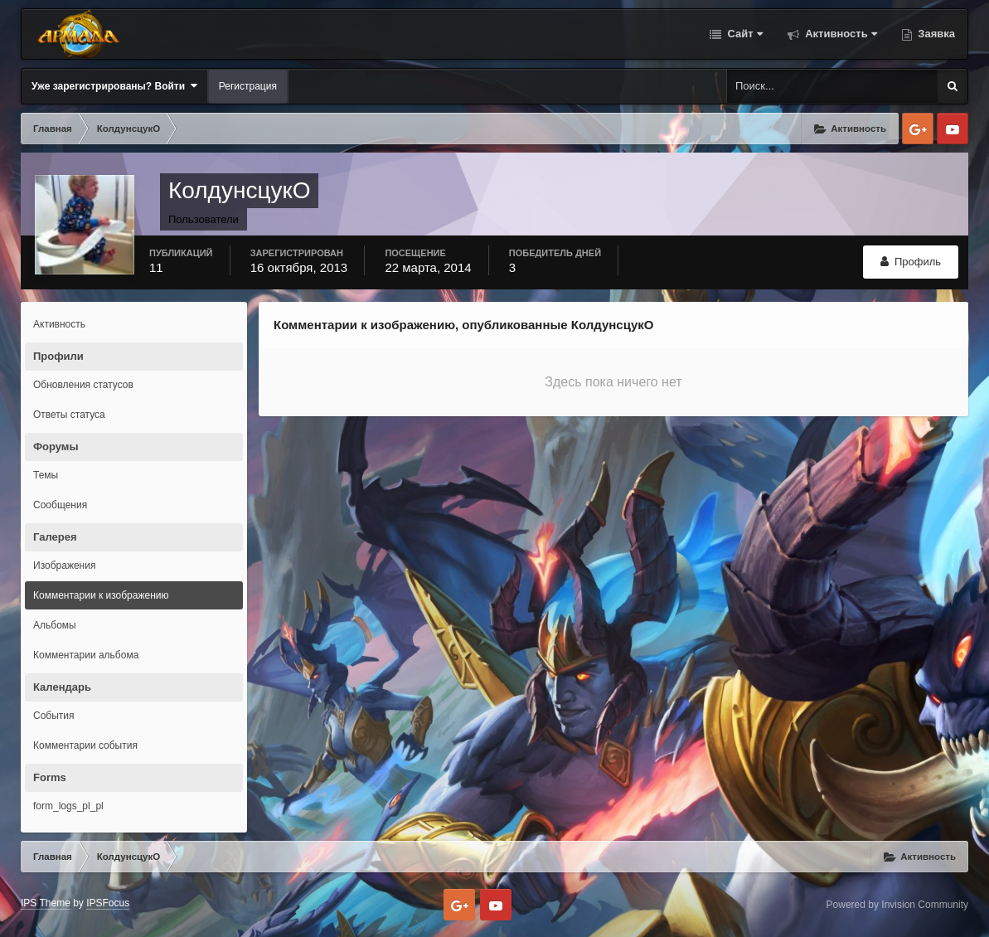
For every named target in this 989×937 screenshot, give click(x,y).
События (54, 715)
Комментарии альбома (85, 655)
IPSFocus (107, 903)
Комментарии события (85, 745)
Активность (839, 33)
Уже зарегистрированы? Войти (114, 86)
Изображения (64, 565)
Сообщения (60, 505)
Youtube (952, 128)
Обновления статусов (83, 385)
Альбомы (54, 625)
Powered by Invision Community (897, 904)
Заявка (935, 33)
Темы (45, 475)
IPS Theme (45, 903)
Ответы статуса (69, 414)
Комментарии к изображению (101, 595)
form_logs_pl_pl (68, 806)
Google (917, 128)
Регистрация (248, 86)
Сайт (744, 33)
